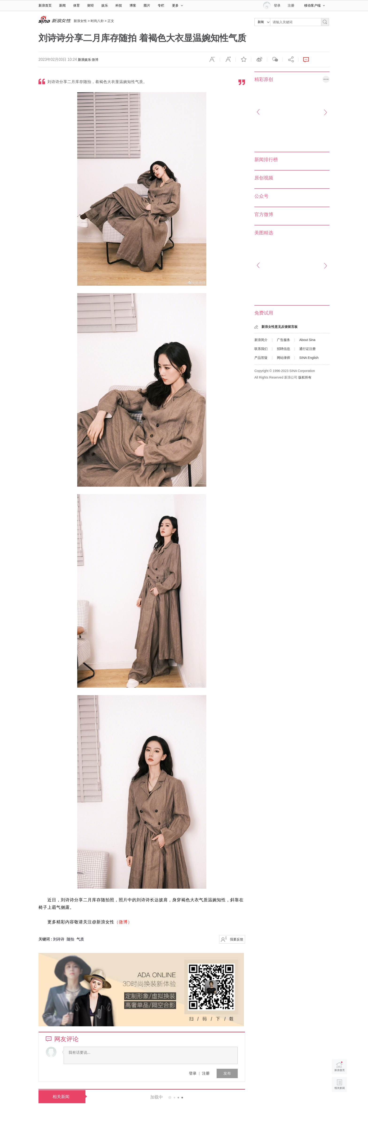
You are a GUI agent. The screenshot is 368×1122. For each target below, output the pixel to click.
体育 (76, 5)
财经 (90, 5)
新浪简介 (261, 340)
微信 (275, 59)
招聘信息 (283, 349)
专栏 (161, 5)
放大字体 (227, 59)
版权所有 (304, 377)
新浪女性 (80, 21)
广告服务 (283, 340)
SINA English (308, 358)
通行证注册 (307, 349)
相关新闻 (61, 1096)
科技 (118, 5)
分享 (290, 59)
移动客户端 (314, 5)
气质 (80, 939)
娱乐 (104, 5)
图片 (147, 5)
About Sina (307, 340)
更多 (177, 5)
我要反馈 (236, 939)
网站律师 (283, 358)
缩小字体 (212, 59)
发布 (227, 1073)
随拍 (70, 939)
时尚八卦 (97, 21)
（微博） (123, 922)
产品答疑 (261, 358)
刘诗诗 (58, 939)
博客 (133, 5)
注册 (291, 5)
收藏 (243, 59)
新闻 (62, 5)
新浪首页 (45, 5)
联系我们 (261, 349)
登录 (192, 1073)
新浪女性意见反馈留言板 (279, 327)
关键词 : (45, 939)
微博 (95, 59)
